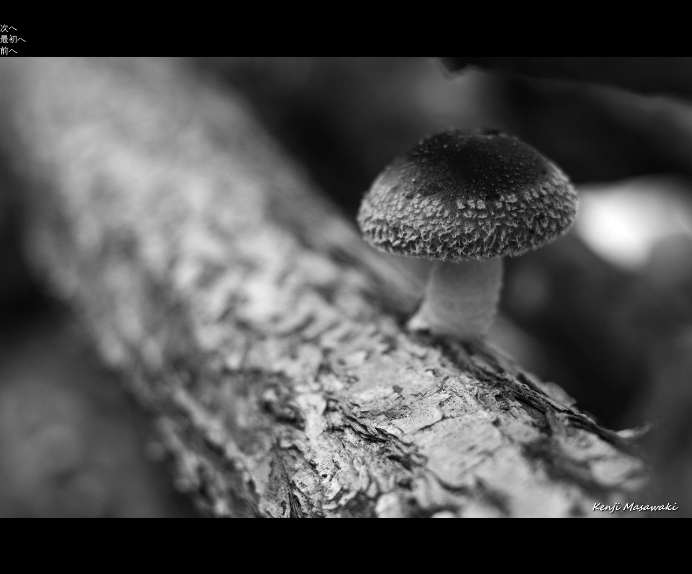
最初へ (13, 39)
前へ (8, 50)
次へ (8, 27)
